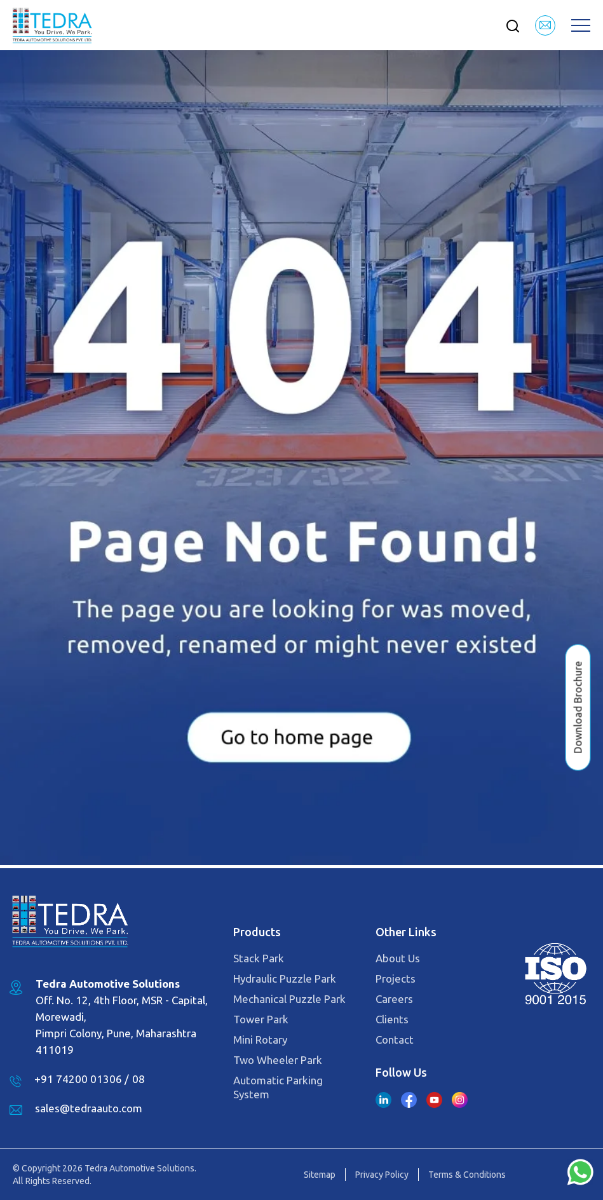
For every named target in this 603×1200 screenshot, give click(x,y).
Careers (394, 999)
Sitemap (319, 1174)
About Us (398, 958)
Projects (396, 978)
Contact (395, 1039)
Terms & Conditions (467, 1174)
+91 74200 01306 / (81, 1079)
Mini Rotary (260, 1039)
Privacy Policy (382, 1174)
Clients (392, 1019)
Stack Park (258, 958)
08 (138, 1079)
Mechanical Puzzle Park (289, 999)
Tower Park (260, 1019)
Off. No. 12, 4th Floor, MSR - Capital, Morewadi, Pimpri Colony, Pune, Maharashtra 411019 (122, 1017)
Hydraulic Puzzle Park (284, 978)
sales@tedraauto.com (88, 1108)
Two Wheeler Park (277, 1060)
